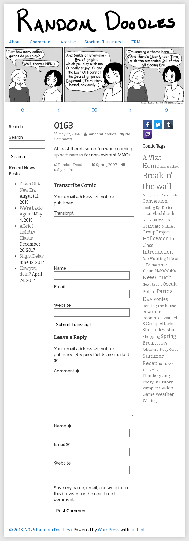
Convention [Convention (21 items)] (155, 201)
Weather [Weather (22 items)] (164, 394)
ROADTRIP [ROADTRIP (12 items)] (152, 312)
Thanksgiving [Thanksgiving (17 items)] (156, 375)
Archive (68, 42)
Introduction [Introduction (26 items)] (158, 252)
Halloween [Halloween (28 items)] (156, 238)
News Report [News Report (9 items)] (152, 284)
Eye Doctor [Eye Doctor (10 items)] (164, 208)
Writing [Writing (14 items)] (150, 401)
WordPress (109, 529)
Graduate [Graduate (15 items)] (152, 226)
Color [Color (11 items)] (156, 195)
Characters (41, 42)
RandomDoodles (101, 134)
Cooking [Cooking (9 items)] (149, 208)
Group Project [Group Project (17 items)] (156, 232)
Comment (67, 371)
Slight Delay (32, 256)
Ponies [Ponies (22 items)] (160, 299)
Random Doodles (72, 165)
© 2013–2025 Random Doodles (39, 529)
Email (59, 286)
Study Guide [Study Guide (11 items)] (169, 350)
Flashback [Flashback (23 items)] (163, 214)
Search (16, 137)
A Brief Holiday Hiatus (27, 232)
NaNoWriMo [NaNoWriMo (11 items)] (165, 271)
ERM (135, 42)
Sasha (69, 170)
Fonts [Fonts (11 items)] (147, 220)
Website (62, 305)
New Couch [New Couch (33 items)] (157, 277)
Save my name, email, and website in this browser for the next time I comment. (91, 493)
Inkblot (137, 529)
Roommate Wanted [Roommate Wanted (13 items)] (160, 318)
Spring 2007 (106, 165)
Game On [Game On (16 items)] (161, 220)
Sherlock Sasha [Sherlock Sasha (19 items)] (158, 329)
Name (60, 268)
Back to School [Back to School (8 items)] (169, 167)
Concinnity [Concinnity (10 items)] (170, 195)
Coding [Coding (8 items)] (147, 195)
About (15, 42)
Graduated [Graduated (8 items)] (168, 226)
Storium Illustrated (103, 42)
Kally (58, 170)
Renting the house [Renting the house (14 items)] (159, 306)
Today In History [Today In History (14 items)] (158, 382)
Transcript (64, 213)
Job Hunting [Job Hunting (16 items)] (154, 258)
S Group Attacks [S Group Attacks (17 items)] (159, 323)
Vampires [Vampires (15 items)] (152, 388)
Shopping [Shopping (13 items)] (151, 336)
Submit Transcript (73, 324)
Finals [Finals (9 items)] (147, 214)
